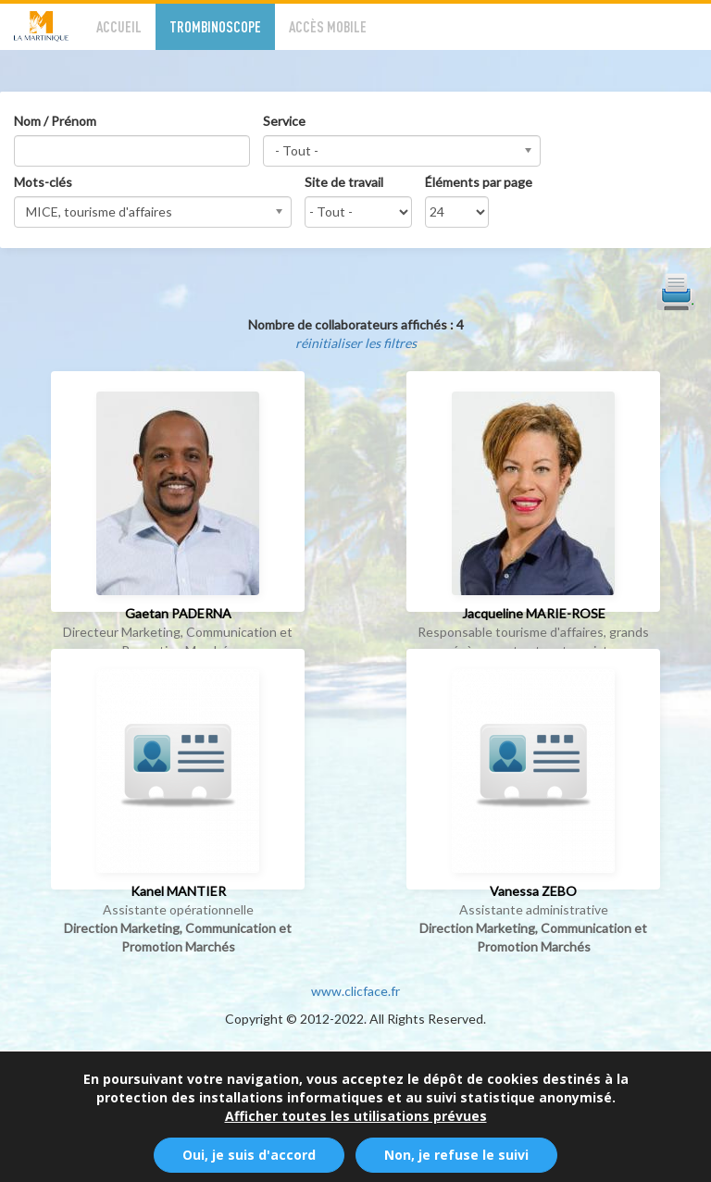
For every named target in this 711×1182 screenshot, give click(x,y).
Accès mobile (328, 26)
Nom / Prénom (55, 121)
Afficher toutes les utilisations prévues (356, 1122)
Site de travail (344, 182)
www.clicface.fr (355, 991)
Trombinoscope (215, 26)
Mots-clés (43, 182)
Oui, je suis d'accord (249, 1161)
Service (284, 121)
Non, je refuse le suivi (456, 1161)
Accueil (119, 26)
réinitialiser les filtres (356, 343)
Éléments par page (478, 182)
